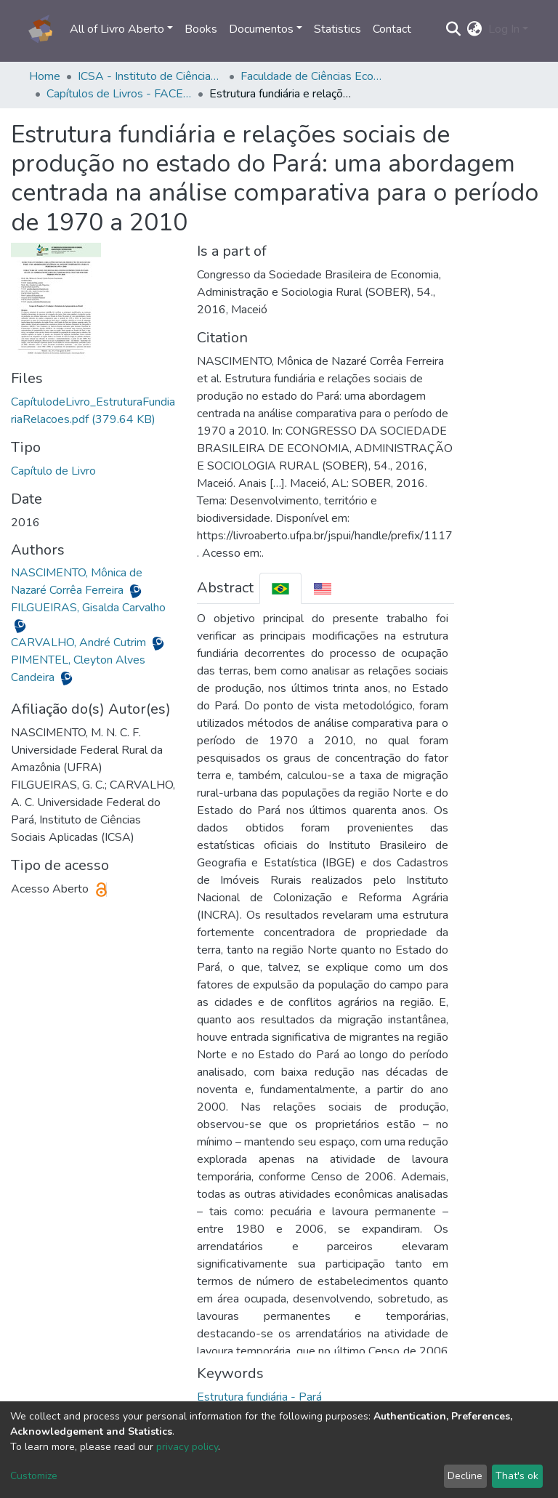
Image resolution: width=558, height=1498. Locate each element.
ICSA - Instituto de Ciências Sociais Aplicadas (150, 76)
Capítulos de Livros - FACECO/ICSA (119, 94)
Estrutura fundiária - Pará (259, 1397)
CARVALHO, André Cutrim (80, 643)
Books (201, 29)
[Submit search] (454, 29)
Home (44, 76)
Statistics (337, 29)
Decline (465, 1476)
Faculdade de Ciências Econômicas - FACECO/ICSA (313, 76)
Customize (33, 1476)
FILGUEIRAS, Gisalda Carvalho (88, 608)
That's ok (517, 1476)
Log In (503, 29)
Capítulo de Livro (53, 471)
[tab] (280, 588)
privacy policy (187, 1447)
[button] (475, 29)
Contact (392, 29)
